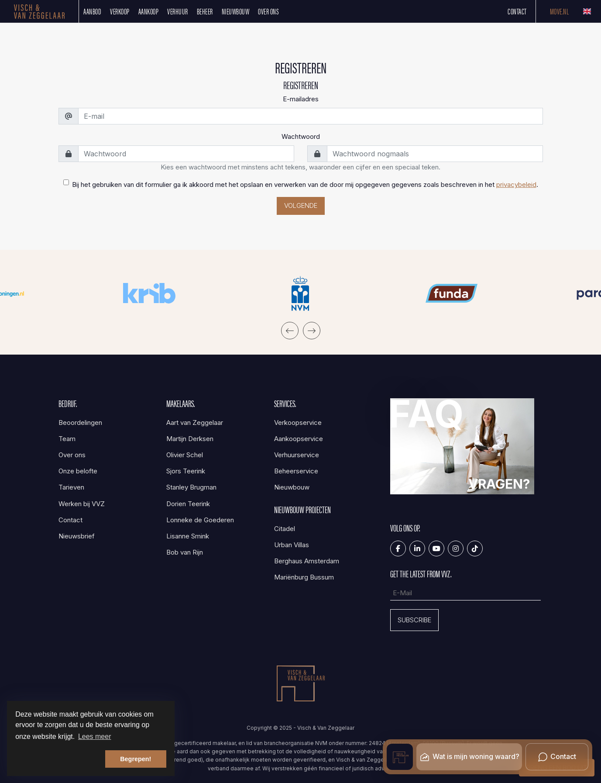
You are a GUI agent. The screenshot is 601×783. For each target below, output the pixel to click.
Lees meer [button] (94, 736)
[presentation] (290, 330)
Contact (517, 11)
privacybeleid (516, 184)
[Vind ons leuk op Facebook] (398, 548)
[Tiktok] (475, 548)
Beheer (205, 11)
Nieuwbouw (236, 11)
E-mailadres (301, 99)
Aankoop (148, 11)
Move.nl (559, 11)
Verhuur (177, 11)
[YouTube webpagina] (436, 548)
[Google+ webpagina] (456, 548)
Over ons (268, 11)
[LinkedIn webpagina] (417, 548)
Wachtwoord (301, 136)
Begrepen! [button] (135, 758)
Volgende (300, 205)
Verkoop (120, 11)
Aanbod (92, 11)
